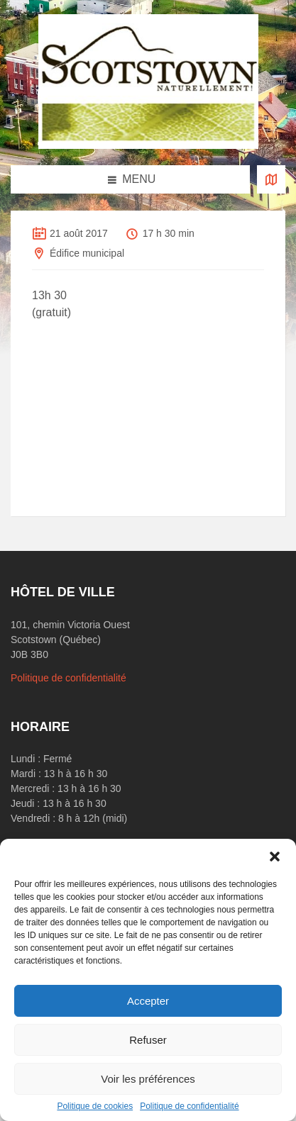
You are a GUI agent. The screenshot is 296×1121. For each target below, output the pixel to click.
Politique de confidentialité (189, 1106)
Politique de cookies (95, 1106)
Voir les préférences (148, 1079)
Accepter (148, 1001)
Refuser (148, 1040)
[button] (275, 856)
